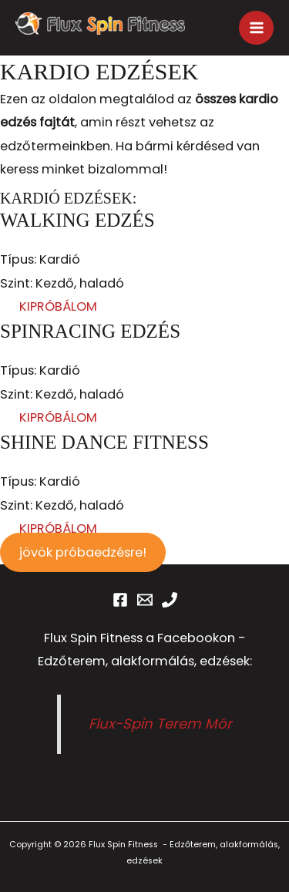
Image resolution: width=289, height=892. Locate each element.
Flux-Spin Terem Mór (160, 723)
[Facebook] (120, 600)
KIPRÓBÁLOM (58, 306)
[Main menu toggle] (256, 28)
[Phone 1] (169, 600)
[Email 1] (145, 600)
